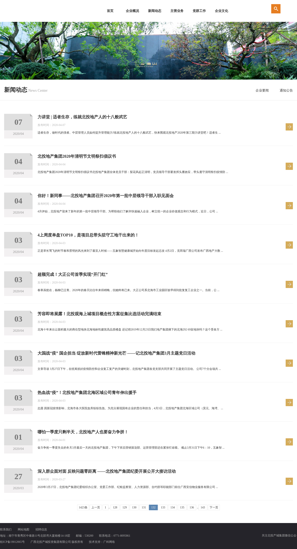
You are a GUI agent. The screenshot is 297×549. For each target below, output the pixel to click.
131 (144, 507)
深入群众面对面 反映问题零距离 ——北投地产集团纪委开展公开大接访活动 (107, 471)
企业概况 (132, 11)
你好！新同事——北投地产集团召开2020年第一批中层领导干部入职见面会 (106, 195)
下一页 (214, 507)
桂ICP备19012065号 (12, 541)
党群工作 (199, 11)
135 (182, 507)
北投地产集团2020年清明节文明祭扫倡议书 (77, 156)
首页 (110, 11)
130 (134, 507)
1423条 (83, 507)
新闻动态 (154, 11)
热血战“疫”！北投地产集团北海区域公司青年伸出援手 (87, 392)
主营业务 (177, 11)
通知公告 (286, 90)
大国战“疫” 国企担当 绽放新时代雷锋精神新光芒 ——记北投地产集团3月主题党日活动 (116, 353)
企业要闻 (262, 90)
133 (163, 507)
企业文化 (221, 11)
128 (115, 507)
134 (172, 507)
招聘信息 (41, 529)
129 (125, 507)
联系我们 (6, 529)
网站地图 (23, 529)
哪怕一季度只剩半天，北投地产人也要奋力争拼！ (83, 432)
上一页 (95, 507)
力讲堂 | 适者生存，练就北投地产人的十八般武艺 (82, 117)
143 (203, 507)
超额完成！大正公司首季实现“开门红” (73, 274)
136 (192, 507)
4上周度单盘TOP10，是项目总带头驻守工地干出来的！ (88, 235)
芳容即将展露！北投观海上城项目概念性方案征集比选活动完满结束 (99, 314)
